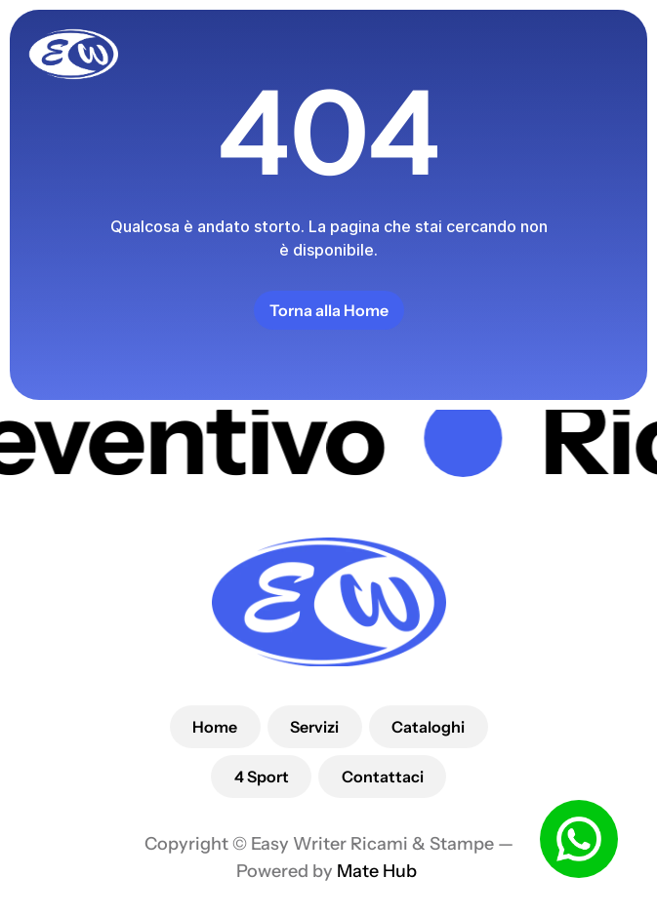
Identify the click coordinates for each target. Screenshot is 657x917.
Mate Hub (379, 871)
